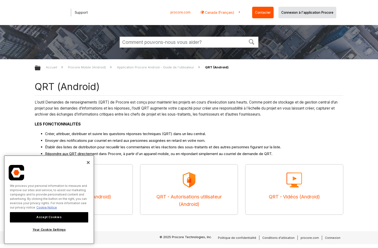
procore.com (180, 12)
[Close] (88, 162)
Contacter (263, 12)
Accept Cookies (48, 217)
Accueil (52, 67)
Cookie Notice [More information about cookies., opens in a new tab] (46, 207)
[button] (251, 41)
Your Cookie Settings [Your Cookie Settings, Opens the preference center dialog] (49, 229)
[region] (49, 199)
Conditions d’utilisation (278, 238)
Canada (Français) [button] (219, 12)
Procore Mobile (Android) (87, 67)
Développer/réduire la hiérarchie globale (40, 68)
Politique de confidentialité (237, 238)
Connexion (332, 238)
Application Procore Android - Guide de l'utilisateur (156, 67)
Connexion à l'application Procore (307, 12)
